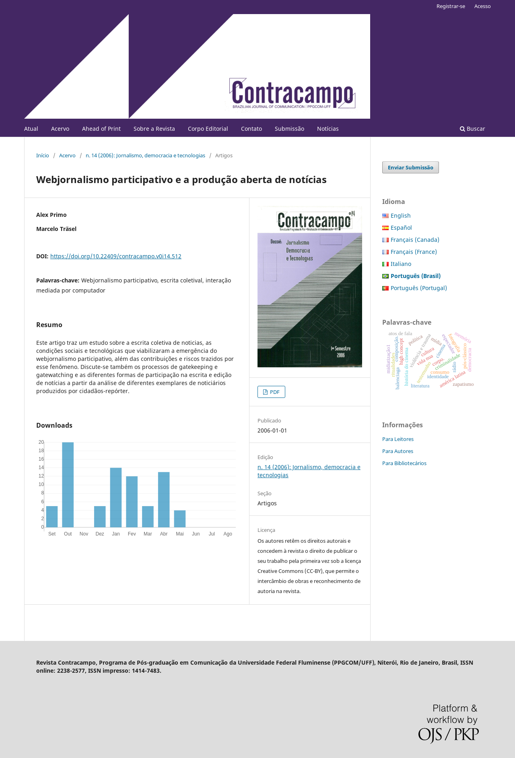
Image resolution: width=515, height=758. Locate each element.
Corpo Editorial (208, 128)
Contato (251, 128)
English (401, 215)
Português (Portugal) (419, 288)
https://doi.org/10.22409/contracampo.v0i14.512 (115, 256)
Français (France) (414, 251)
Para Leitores (398, 439)
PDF (274, 391)
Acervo (60, 128)
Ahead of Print (101, 128)
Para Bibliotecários (404, 463)
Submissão (289, 128)
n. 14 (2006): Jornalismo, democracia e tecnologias (145, 155)
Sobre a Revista (154, 128)
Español (401, 227)
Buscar (472, 128)
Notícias (328, 128)
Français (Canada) (415, 239)
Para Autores (397, 451)
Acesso (482, 6)
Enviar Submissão (410, 167)
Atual (31, 128)
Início (42, 155)
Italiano (401, 264)
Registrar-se (451, 6)
